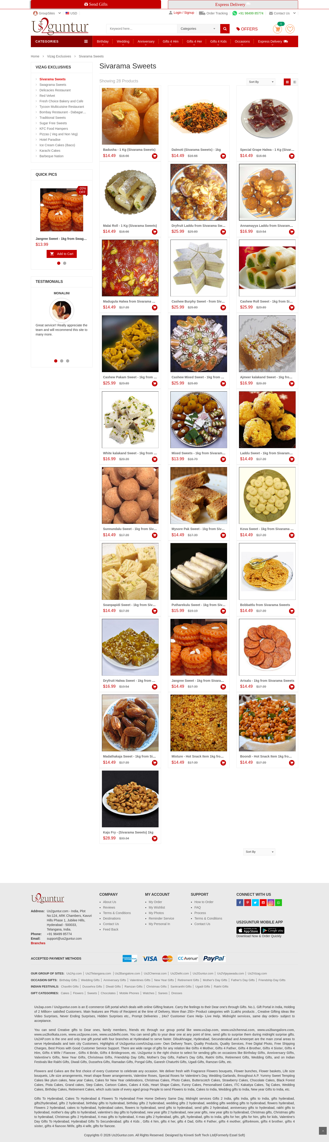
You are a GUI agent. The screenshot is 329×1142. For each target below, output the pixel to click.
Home (35, 56)
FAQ (197, 907)
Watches (148, 993)
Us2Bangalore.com (127, 973)
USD (71, 13)
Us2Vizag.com (257, 973)
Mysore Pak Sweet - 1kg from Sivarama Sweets (207, 529)
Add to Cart (65, 254)
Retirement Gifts (188, 980)
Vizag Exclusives (59, 56)
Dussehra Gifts (92, 986)
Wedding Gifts (90, 980)
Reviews (109, 907)
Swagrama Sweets (53, 85)
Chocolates (108, 993)
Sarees (162, 993)
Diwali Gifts (113, 986)
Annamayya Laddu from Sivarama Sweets (272, 225)
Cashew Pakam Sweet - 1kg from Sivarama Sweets (141, 377)
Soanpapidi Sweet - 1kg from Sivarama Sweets (138, 605)
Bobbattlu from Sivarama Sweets (265, 605)
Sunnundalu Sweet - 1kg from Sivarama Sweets (139, 529)
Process (200, 913)
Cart (277, 28)
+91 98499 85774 (247, 13)
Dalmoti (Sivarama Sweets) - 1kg (196, 150)
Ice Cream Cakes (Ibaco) (57, 145)
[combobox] (198, 27)
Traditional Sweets (53, 117)
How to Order (203, 902)
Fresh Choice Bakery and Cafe (61, 101)
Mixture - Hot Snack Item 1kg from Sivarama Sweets (211, 756)
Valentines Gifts (140, 980)
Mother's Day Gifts (215, 980)
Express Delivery (273, 41)
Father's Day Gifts (243, 980)
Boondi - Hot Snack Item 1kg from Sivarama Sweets (279, 756)
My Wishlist (157, 907)
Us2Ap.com (74, 973)
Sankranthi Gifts (181, 986)
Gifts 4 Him (170, 41)
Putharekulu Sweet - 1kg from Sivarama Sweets (208, 605)
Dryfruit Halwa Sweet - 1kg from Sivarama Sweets (140, 680)
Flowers (78, 993)
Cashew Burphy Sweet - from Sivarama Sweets (207, 301)
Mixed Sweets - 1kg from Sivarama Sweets (204, 453)
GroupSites (44, 13)
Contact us (279, 13)
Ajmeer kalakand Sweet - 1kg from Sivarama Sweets (279, 377)
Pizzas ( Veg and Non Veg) (59, 134)
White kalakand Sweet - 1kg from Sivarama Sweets (141, 453)
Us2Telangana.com (99, 973)
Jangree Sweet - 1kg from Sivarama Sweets (204, 680)
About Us (109, 902)
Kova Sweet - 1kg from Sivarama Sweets (270, 529)
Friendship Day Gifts (272, 980)
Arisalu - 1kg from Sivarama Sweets (267, 680)
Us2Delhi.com (179, 973)
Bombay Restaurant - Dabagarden (64, 112)
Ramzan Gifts (134, 986)
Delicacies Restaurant (55, 90)
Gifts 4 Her (194, 41)
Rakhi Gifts (221, 986)
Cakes (65, 993)
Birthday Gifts (68, 980)
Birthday (103, 41)
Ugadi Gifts (202, 986)
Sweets (92, 993)
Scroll (323, 1131)
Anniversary (146, 41)
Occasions (242, 41)
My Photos (156, 913)
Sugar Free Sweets (53, 123)
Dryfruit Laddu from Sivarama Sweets (200, 225)
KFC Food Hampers (54, 128)
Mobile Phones (129, 993)
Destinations (112, 918)
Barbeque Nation (52, 156)
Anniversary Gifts (114, 980)
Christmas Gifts (156, 986)
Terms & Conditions (117, 913)
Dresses (176, 993)
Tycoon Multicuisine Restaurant (62, 106)
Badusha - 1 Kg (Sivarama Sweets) (129, 150)
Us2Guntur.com (203, 973)
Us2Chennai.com (155, 973)
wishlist (290, 28)
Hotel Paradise (50, 139)
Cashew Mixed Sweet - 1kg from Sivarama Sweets (209, 377)
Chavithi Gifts (70, 986)
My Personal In (159, 924)
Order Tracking (213, 13)
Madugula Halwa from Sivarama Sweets (133, 301)
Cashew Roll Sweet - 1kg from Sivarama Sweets (276, 301)
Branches (38, 943)
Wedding (123, 41)
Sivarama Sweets (91, 56)
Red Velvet (47, 95)
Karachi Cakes (50, 150)
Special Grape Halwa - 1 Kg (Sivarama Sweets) (275, 150)
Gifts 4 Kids (218, 41)
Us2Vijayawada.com (230, 973)
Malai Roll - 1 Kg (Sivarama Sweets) (130, 225)
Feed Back (110, 929)
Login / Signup (181, 12)
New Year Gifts (164, 980)
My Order (155, 902)
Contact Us (111, 924)
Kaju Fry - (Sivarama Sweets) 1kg (128, 832)
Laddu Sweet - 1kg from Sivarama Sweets (271, 453)
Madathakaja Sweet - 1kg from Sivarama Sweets (139, 756)
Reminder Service (161, 918)
